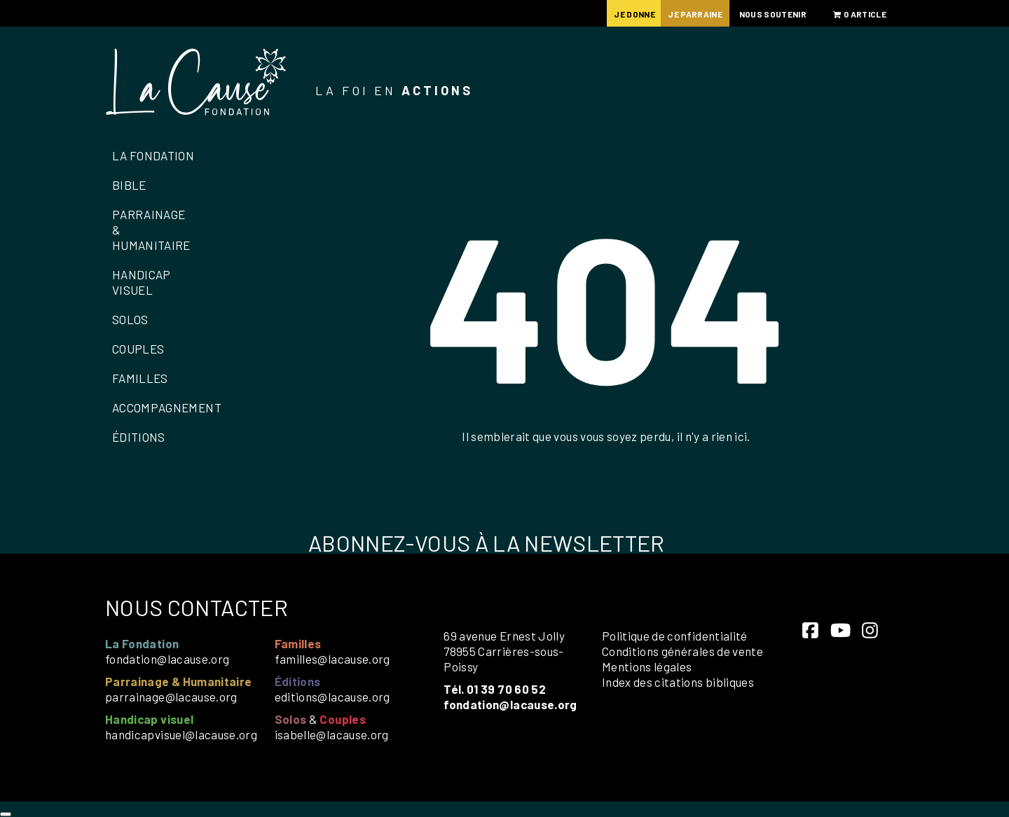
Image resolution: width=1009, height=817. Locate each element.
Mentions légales (647, 666)
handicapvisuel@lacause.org (181, 734)
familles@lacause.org (332, 659)
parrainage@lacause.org (171, 697)
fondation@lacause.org (167, 659)
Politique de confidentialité (675, 636)
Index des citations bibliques (678, 682)
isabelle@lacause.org (332, 734)
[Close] (5, 814)
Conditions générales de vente (682, 651)
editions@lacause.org (332, 697)
